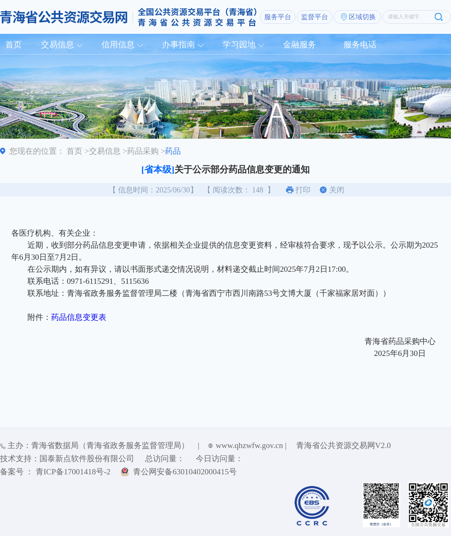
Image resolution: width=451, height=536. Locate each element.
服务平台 (277, 17)
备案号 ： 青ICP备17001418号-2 (55, 471)
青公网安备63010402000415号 (184, 471)
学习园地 (239, 44)
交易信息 (57, 44)
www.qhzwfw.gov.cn (249, 445)
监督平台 (314, 17)
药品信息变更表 (78, 317)
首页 (13, 44)
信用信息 (118, 44)
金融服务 (299, 44)
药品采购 (143, 151)
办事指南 (178, 44)
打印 (302, 190)
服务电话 (360, 44)
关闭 (336, 190)
